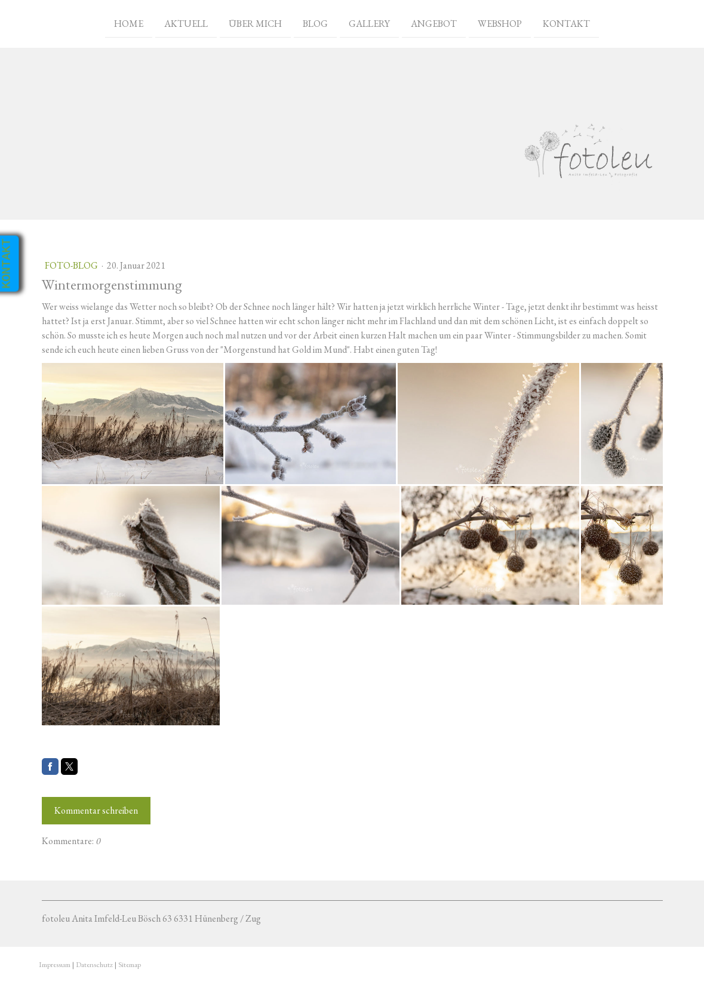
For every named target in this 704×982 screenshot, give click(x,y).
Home (128, 23)
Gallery (369, 23)
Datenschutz (94, 964)
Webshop (500, 23)
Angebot (434, 23)
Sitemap (129, 964)
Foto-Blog (72, 265)
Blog (315, 23)
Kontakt (566, 23)
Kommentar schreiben (96, 810)
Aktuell (186, 23)
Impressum (54, 964)
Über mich (255, 23)
